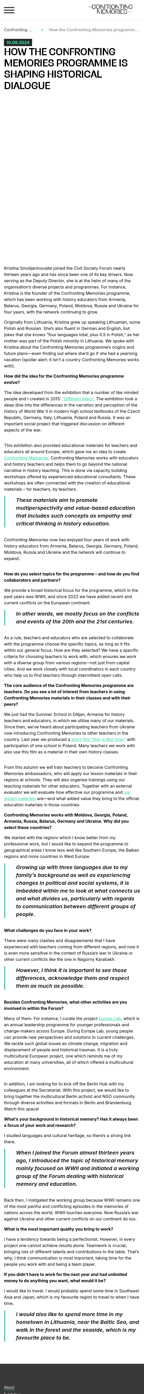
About (9, 1387)
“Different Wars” (78, 398)
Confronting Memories (19, 29)
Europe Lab (110, 1018)
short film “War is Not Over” (98, 739)
